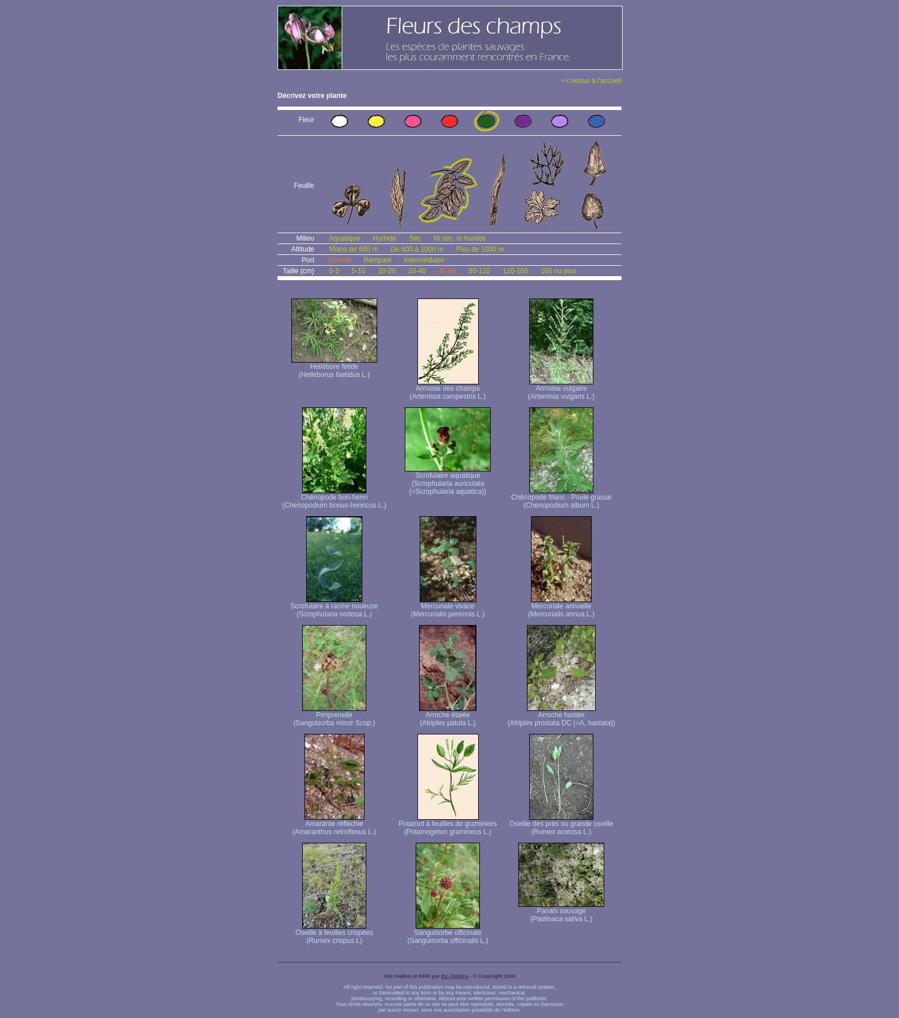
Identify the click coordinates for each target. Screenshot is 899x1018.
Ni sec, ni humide (459, 238)
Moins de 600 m (353, 249)
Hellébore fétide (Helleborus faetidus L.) (334, 367)
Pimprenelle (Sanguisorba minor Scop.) (335, 716)
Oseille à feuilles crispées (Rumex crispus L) (334, 933)
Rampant (377, 260)
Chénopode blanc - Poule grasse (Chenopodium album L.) (561, 498)
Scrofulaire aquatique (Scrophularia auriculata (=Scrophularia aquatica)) (448, 480)
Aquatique (344, 238)
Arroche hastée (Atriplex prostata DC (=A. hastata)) (561, 716)
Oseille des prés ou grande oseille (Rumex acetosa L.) (561, 824)
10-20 (387, 271)
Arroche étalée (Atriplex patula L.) (447, 716)
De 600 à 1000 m (416, 249)
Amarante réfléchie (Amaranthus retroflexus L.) (334, 824)
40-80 (447, 271)
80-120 (479, 271)
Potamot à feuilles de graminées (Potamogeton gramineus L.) (447, 824)
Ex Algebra (454, 976)
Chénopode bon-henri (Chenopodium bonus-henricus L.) (334, 498)
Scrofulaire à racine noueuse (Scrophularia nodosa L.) (334, 607)
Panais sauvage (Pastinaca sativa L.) (561, 912)
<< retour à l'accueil (592, 81)
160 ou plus (558, 271)
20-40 (417, 271)
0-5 (334, 271)
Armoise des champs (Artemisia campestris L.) (448, 389)
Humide (384, 238)
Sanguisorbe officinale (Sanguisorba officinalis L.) (447, 933)
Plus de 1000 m (479, 249)
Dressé (340, 260)
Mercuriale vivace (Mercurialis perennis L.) (448, 607)
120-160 (515, 271)
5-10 (358, 271)
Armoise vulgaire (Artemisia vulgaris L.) (561, 389)
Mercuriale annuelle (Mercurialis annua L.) (561, 607)
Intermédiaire (424, 260)
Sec (415, 238)
